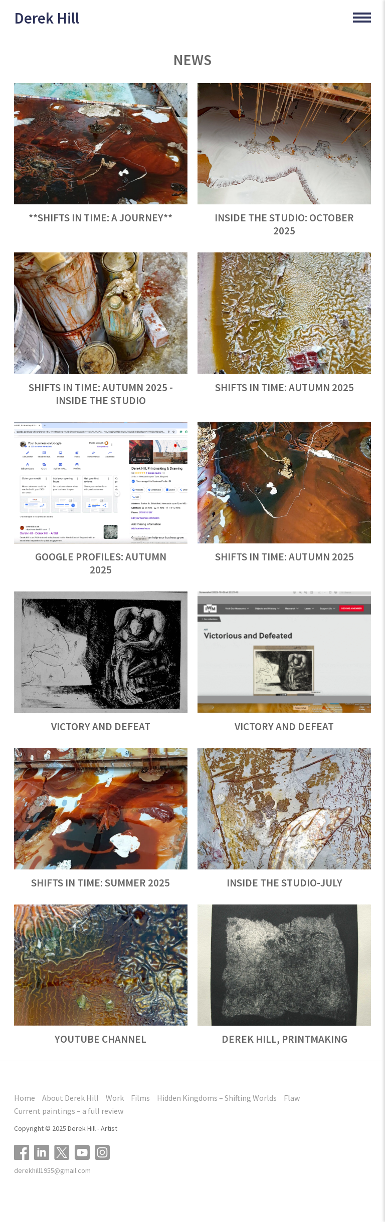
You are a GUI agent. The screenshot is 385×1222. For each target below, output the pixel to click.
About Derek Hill (70, 1098)
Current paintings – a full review (68, 1111)
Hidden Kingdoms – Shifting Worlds (217, 1098)
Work (115, 1098)
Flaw (292, 1098)
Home (24, 1098)
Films (140, 1098)
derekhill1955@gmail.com (52, 1170)
